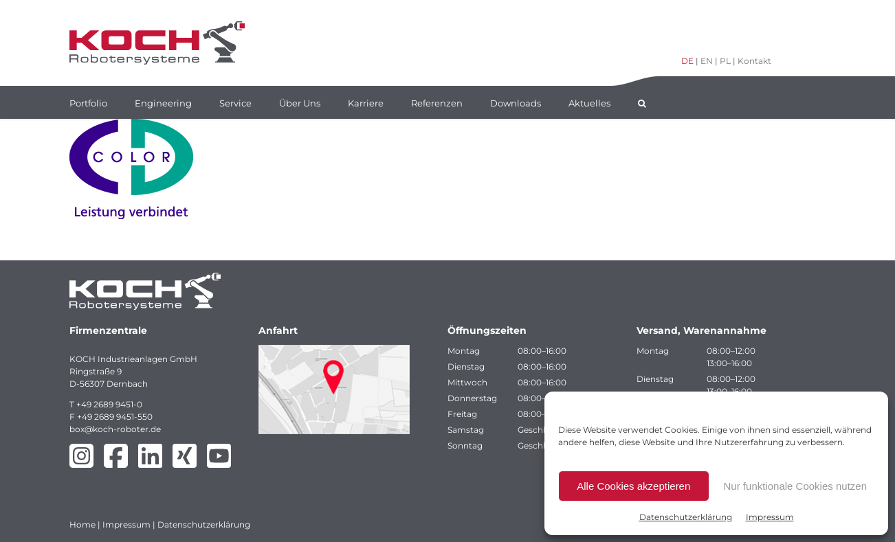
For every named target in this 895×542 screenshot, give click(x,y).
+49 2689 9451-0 (109, 404)
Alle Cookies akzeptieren (633, 486)
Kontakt (754, 61)
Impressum (770, 517)
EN (706, 61)
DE (687, 61)
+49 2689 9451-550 (115, 416)
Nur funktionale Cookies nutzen (795, 486)
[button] (642, 102)
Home (82, 524)
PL (725, 61)
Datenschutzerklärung (685, 517)
